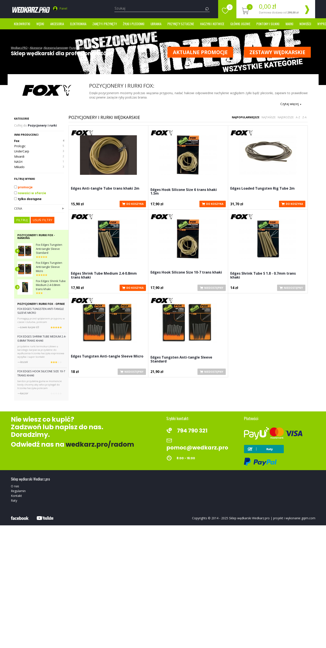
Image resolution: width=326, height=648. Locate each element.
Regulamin (18, 491)
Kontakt (16, 496)
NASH (39, 162)
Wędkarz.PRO (19, 48)
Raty (14, 500)
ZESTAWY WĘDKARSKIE (277, 52)
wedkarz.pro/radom (100, 444)
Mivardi (39, 156)
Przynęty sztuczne (180, 23)
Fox (96, 48)
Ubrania (155, 23)
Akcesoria (57, 23)
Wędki (40, 23)
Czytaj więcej (290, 104)
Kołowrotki (22, 23)
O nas (15, 486)
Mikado (39, 167)
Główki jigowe (240, 23)
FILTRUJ (22, 220)
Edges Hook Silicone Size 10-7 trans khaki (186, 273)
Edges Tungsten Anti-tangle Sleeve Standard (181, 360)
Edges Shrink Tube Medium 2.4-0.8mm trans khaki (104, 276)
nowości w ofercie (30, 193)
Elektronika (78, 23)
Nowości (305, 23)
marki (289, 23)
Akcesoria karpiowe (55, 48)
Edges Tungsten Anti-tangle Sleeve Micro (107, 356)
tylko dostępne (28, 199)
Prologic (39, 146)
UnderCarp (39, 151)
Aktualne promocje (200, 52)
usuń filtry (42, 220)
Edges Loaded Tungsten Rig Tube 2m (262, 189)
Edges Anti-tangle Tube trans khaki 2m (105, 189)
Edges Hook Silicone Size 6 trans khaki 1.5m (183, 192)
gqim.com (308, 518)
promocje (23, 187)
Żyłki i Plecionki (133, 23)
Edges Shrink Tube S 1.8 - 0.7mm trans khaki (263, 276)
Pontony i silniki (267, 23)
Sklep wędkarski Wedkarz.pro (249, 518)
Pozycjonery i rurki (80, 48)
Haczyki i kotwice (212, 23)
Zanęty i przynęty (104, 23)
